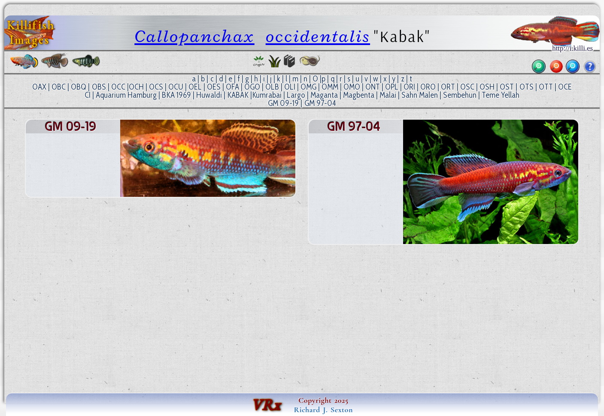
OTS (526, 87)
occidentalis (318, 36)
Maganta (324, 95)
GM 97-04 (320, 103)
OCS (156, 87)
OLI (289, 87)
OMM (330, 87)
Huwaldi (209, 95)
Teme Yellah (500, 95)
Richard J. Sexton (323, 409)
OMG (308, 87)
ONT (372, 87)
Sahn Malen (419, 95)
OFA (232, 87)
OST (507, 87)
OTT (546, 87)
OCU (175, 87)
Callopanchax (194, 36)
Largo (296, 95)
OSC (467, 87)
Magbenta (358, 95)
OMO (351, 87)
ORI (409, 87)
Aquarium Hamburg (126, 95)
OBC (59, 87)
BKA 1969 (176, 95)
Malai (387, 95)
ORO (428, 87)
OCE (565, 87)
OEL (195, 87)
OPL (391, 87)
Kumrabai (267, 95)
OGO (252, 87)
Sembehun (460, 95)
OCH (136, 87)
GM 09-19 (283, 103)
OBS (99, 87)
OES (214, 87)
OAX (39, 87)
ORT (448, 87)
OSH (487, 87)
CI (88, 95)
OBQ (78, 87)
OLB (272, 87)
